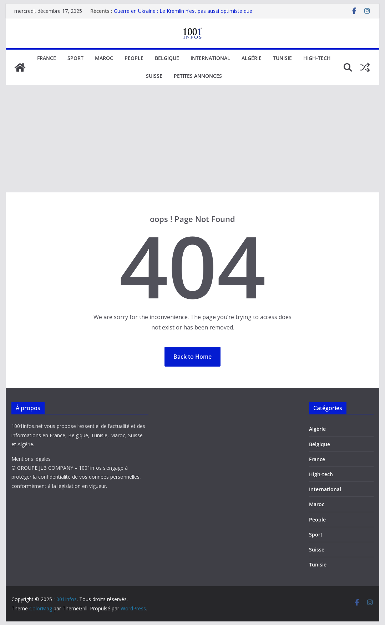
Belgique (167, 58)
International (210, 58)
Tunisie (282, 58)
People (134, 58)
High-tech (317, 58)
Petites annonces (198, 75)
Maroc (104, 58)
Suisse (154, 75)
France (46, 58)
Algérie (252, 58)
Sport (75, 58)
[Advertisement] (192, 139)
